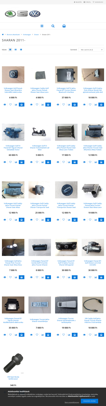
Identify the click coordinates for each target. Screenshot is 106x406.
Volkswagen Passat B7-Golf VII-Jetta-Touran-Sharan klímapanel (66, 263)
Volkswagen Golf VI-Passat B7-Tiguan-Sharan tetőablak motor (13, 148)
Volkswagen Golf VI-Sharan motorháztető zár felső (39, 148)
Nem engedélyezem (72, 402)
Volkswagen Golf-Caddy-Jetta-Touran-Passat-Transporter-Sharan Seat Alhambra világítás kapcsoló (66, 207)
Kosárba (22, 104)
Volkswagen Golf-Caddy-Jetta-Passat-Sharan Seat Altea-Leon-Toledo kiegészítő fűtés (66, 149)
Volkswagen (27, 34)
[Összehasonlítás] (16, 104)
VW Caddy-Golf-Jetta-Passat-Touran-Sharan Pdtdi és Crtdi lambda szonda (92, 321)
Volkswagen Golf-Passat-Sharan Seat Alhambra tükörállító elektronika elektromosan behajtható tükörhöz (13, 92)
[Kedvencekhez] (10, 104)
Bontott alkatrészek (13, 34)
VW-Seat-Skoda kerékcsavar (13, 378)
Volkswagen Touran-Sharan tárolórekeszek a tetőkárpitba (66, 320)
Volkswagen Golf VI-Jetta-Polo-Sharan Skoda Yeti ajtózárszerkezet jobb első (93, 90)
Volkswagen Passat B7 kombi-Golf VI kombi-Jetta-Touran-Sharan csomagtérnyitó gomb (39, 264)
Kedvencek (98, 2)
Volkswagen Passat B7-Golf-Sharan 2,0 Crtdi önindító (92, 263)
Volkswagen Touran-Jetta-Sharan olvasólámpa (40, 320)
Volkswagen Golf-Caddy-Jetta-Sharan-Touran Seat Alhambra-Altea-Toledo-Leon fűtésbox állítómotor (92, 150)
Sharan (36, 34)
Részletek (5, 104)
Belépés (74, 2)
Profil (85, 2)
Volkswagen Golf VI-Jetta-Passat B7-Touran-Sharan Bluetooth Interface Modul (66, 91)
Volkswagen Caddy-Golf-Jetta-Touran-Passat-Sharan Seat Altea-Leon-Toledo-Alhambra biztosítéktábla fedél (39, 92)
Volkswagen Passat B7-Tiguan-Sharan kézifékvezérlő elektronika (13, 320)
